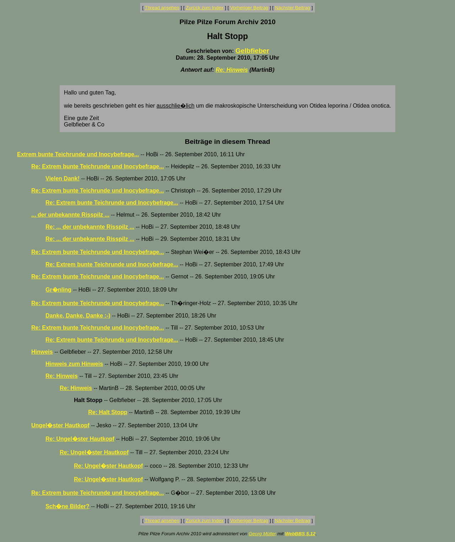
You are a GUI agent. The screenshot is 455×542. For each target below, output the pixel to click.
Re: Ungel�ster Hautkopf (80, 439)
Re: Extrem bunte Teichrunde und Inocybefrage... (97, 166)
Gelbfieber (252, 50)
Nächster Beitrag (292, 7)
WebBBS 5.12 (300, 533)
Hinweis (42, 352)
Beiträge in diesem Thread (227, 141)
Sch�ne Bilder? (68, 506)
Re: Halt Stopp (107, 412)
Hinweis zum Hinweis (74, 364)
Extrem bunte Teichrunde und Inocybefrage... (78, 154)
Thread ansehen (162, 7)
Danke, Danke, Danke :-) (78, 316)
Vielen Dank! (63, 178)
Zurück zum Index (205, 7)
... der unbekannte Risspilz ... (70, 215)
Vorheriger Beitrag (249, 7)
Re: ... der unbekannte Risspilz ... (90, 227)
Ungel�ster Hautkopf (60, 425)
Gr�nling (58, 290)
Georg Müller (262, 533)
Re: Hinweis (232, 70)
